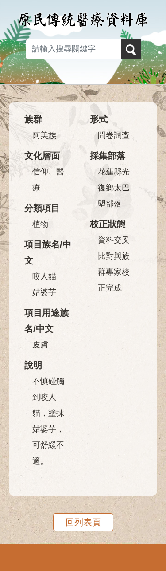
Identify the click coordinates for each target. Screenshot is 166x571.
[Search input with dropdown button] (73, 49)
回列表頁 (83, 522)
